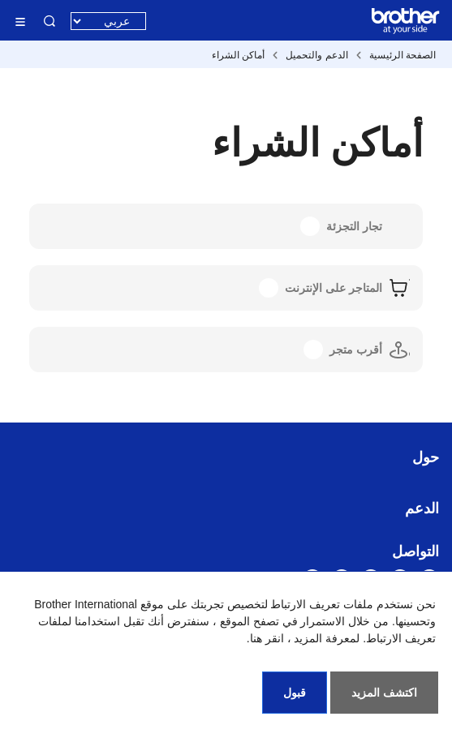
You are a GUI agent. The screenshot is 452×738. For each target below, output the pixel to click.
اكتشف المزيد (384, 692)
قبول (294, 692)
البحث (49, 21)
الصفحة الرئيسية (402, 55)
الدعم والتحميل (316, 55)
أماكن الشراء (238, 55)
